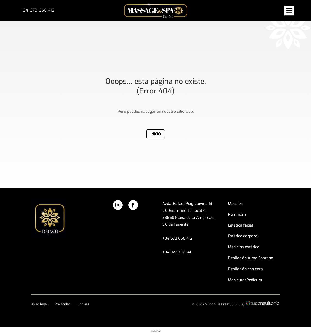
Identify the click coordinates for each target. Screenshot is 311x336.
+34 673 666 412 (37, 10)
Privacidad (63, 304)
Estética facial (240, 225)
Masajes (235, 203)
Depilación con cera (245, 268)
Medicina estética (243, 247)
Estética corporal (243, 236)
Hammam (237, 214)
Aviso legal (39, 304)
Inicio (155, 134)
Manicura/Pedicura (245, 279)
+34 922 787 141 (176, 252)
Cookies (83, 304)
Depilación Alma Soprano (250, 258)
